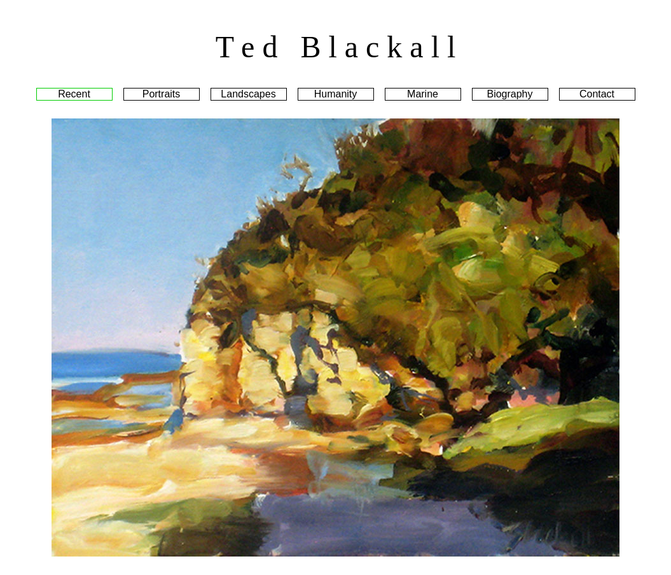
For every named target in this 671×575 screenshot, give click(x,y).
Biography (509, 94)
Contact (596, 94)
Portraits (161, 94)
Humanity (335, 94)
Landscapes (248, 94)
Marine (422, 94)
